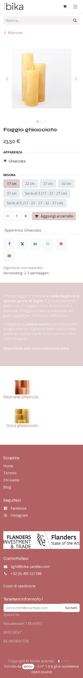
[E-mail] (9, 255)
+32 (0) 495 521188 (26, 573)
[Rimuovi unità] (7, 216)
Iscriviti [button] (71, 607)
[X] (22, 243)
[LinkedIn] (35, 243)
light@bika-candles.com (30, 566)
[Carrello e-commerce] (64, 6)
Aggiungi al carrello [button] (54, 216)
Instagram (19, 515)
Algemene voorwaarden (23, 267)
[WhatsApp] (48, 243)
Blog (7, 487)
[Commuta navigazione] (75, 6)
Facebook (19, 508)
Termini (9, 473)
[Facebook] (9, 243)
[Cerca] (75, 20)
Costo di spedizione (19, 586)
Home (8, 465)
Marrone (13, 32)
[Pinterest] (61, 243)
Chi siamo (11, 480)
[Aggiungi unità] (25, 216)
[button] (7, 78)
